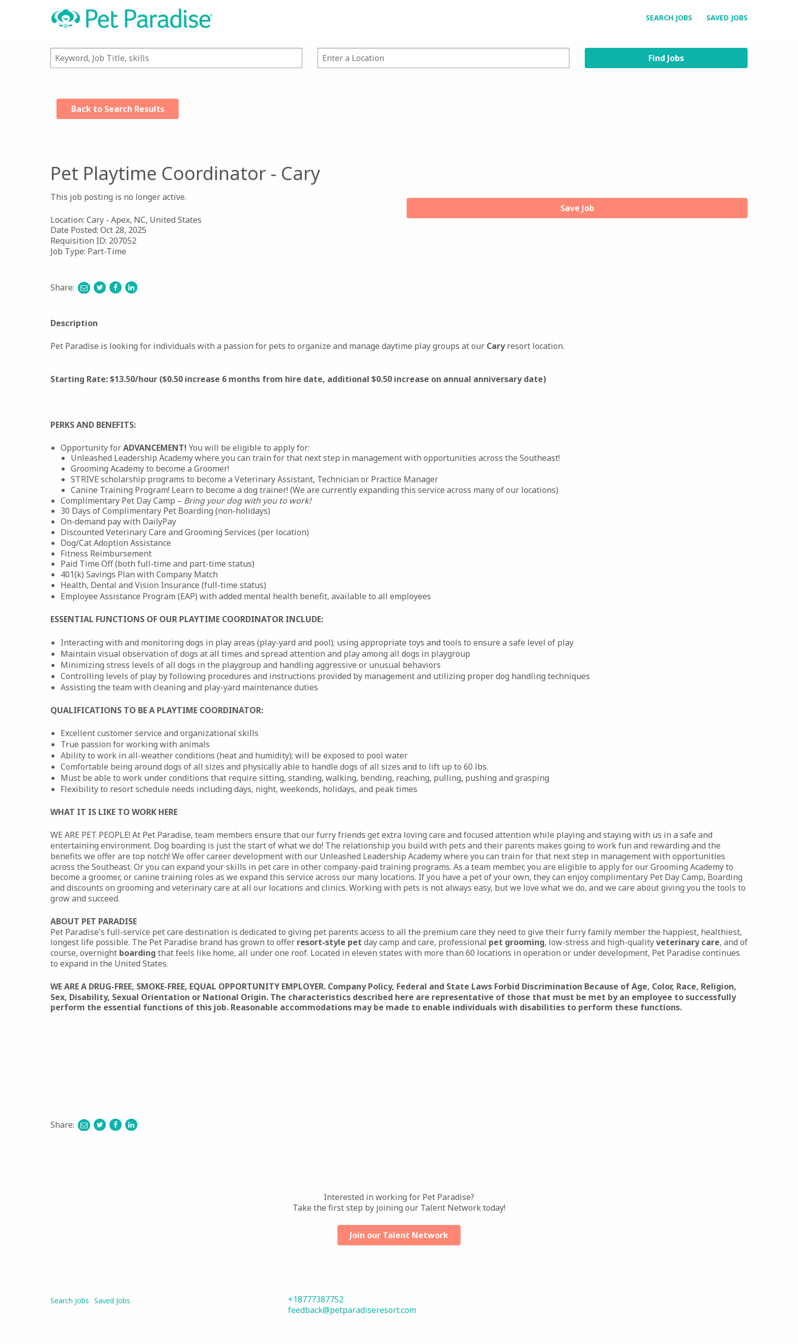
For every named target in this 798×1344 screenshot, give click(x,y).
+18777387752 (316, 1299)
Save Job (577, 208)
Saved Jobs (727, 17)
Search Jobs (669, 17)
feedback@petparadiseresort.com (352, 1310)
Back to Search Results (117, 108)
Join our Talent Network (399, 1235)
